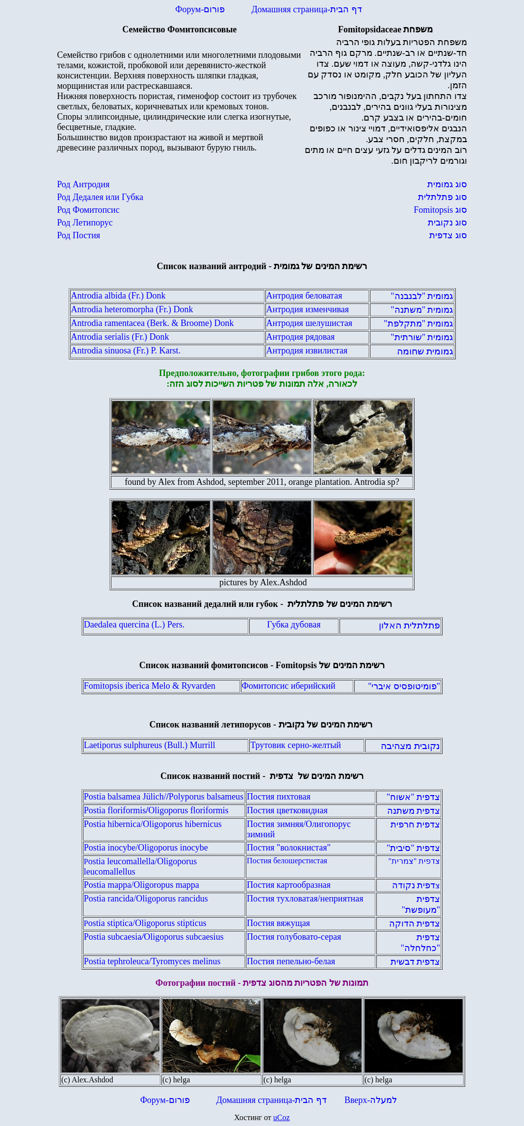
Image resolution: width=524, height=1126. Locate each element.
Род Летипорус (85, 222)
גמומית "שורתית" (422, 337)
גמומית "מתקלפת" (418, 323)
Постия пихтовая (279, 796)
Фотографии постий (196, 983)
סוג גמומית (447, 184)
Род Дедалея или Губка (100, 197)
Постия (262, 847)
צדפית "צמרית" (414, 861)
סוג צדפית (448, 235)
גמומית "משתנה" (422, 310)
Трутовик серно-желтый (295, 745)
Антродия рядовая (300, 337)
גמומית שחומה (425, 351)
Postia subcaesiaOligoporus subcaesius (154, 937)
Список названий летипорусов (210, 724)
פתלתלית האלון (409, 625)
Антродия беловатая (304, 295)
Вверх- (368, 1100)
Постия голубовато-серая (294, 937)
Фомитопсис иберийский (289, 686)
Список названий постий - (262, 776)
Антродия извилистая (307, 350)
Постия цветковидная (287, 810)
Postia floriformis (156, 810)
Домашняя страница (306, 9)
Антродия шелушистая (309, 323)
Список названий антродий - (262, 266)
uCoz (281, 1117)
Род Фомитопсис (88, 210)
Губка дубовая (293, 624)
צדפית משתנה (414, 811)
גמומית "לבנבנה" (422, 296)
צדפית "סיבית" (413, 848)
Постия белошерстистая (287, 860)
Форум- (201, 9)
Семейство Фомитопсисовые (179, 29)
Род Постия (78, 235)
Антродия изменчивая (307, 309)
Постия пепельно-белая (291, 961)
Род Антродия (83, 184)
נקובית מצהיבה (410, 746)
